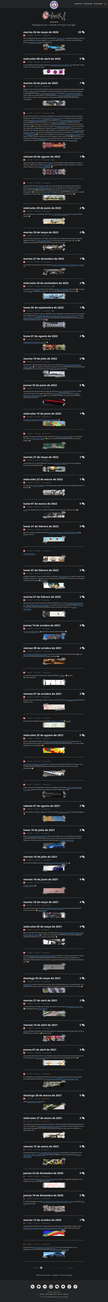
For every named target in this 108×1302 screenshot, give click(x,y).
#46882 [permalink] (30, 362)
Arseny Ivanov (56, 118)
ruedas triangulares (44, 167)
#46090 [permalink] (30, 860)
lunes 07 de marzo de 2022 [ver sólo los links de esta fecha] (40, 503)
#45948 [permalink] (30, 905)
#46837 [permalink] (30, 434)
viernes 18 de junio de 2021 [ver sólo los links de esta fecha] (40, 879)
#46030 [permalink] (30, 883)
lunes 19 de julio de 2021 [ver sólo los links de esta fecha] (39, 830)
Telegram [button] (98, 3)
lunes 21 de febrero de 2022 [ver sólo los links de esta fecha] (41, 526)
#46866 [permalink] (30, 388)
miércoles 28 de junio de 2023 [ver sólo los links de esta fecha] (42, 208)
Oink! (65, 1297)
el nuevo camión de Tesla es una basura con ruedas (67, 265)
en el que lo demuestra (66, 840)
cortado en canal (63, 812)
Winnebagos (62, 122)
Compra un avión (28, 885)
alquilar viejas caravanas (48, 194)
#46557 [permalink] (29, 600)
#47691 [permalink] (29, 86)
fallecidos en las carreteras (44, 1179)
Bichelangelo (70, 700)
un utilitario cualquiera (35, 42)
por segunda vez (55, 1249)
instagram (65, 1249)
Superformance (42, 138)
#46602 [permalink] (30, 551)
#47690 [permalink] (30, 113)
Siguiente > (70, 1268)
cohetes (62, 675)
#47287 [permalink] (29, 183)
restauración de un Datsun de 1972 (45, 1247)
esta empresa (63, 576)
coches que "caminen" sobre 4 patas (34, 1155)
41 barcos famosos (29, 554)
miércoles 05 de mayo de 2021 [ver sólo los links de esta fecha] (42, 926)
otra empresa (57, 393)
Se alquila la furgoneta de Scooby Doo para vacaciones (40, 420)
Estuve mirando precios (43, 240)
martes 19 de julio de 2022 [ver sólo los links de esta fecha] (40, 358)
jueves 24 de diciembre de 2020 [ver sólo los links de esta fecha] (43, 1173)
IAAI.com (32, 91)
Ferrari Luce (60, 38)
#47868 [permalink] (30, 35)
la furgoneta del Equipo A (74, 93)
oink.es (42, 1294)
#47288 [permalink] (29, 160)
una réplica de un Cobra (72, 134)
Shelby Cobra (31, 134)
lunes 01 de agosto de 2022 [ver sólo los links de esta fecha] (40, 336)
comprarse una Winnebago (37, 120)
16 (63, 1268)
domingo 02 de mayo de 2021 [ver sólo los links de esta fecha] (42, 978)
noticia (68, 721)
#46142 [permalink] (29, 809)
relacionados (73, 140)
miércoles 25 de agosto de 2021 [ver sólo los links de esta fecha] (43, 735)
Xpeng (37, 289)
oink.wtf (65, 1294)
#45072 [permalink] (29, 1223)
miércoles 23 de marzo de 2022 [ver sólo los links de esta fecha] (43, 479)
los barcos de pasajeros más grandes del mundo (63, 532)
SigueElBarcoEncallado (34, 1101)
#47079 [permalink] (29, 262)
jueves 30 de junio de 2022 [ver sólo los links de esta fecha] (40, 385)
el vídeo (30, 291)
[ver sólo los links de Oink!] (24, 35)
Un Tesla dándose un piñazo (36, 836)
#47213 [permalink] (29, 235)
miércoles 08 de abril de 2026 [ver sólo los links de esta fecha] (42, 58)
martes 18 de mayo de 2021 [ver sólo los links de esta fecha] (40, 902)
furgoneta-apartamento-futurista (48, 1126)
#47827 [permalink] (29, 62)
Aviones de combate (60, 463)
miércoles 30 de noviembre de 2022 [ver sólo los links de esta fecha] (46, 283)
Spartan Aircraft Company (36, 188)
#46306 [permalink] (30, 629)
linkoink (41, 186)
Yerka (25, 510)
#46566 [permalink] (30, 573)
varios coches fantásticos (48, 93)
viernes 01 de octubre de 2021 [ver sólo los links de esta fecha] (42, 693)
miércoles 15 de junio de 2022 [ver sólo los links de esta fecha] (42, 413)
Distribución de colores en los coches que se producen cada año (43, 1228)
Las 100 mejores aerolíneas (60, 214)
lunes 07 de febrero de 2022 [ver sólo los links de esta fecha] (41, 570)
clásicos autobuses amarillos (68, 95)
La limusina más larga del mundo (33, 764)
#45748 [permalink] (29, 1099)
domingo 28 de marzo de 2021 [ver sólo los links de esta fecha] (42, 1095)
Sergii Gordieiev (49, 165)
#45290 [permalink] (29, 1176)
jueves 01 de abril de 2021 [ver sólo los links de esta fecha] (39, 1049)
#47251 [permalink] (29, 211)
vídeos (54, 122)
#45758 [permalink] (29, 1053)
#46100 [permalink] (30, 833)
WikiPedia (48, 188)
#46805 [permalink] (30, 460)
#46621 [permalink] (29, 507)
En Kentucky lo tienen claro (74, 1007)
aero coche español (39, 438)
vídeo (49, 163)
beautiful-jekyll (50, 1297)
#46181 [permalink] (29, 761)
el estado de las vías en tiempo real (61, 65)
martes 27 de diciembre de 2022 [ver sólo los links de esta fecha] (43, 258)
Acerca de (79, 3)
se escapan (66, 190)
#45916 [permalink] (29, 953)
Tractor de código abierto (31, 631)
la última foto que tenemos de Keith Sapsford (42, 956)
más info (44, 580)
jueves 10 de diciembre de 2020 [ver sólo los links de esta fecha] (43, 1195)
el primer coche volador (61, 289)
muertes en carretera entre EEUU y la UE (58, 741)
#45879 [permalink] (29, 1004)
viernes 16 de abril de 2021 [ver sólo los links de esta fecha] (40, 1025)
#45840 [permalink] (30, 1028)
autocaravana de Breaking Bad (70, 120)
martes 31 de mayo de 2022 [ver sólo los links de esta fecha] (40, 457)
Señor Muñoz (42, 1009)
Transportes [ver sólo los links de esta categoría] (46, 35)
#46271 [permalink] (29, 697)
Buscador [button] (88, 3)
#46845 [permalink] (30, 417)
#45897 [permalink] (29, 981)
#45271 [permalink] (29, 1199)
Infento (25, 1031)
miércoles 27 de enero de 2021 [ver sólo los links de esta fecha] (42, 1118)
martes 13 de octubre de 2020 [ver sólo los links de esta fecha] (42, 1220)
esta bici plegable (38, 485)
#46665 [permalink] (30, 482)
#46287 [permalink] (29, 672)
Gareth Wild (27, 984)
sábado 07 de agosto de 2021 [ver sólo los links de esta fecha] (41, 805)
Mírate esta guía (40, 1058)
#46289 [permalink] (30, 651)
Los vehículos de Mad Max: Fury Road (35, 654)
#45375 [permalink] (29, 1150)
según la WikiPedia (64, 391)
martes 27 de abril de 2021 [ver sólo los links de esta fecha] (40, 1000)
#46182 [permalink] (29, 738)
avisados (60, 1077)
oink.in (60, 1294)
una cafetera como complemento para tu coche (57, 1201)
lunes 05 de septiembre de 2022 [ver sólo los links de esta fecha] (43, 307)
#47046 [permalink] (30, 286)
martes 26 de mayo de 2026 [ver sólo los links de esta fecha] (40, 32)
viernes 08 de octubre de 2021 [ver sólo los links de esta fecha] (42, 648)
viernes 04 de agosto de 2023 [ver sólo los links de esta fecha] (41, 156)
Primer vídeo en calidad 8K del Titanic (35, 318)
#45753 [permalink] (29, 1074)
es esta (81, 605)
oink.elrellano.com (51, 1294)
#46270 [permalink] (30, 718)
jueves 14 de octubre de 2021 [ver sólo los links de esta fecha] (41, 625)
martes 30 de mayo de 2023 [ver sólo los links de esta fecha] (40, 232)
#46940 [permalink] (30, 311)
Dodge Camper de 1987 (64, 126)
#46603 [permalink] (30, 529)
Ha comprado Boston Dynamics (49, 1152)
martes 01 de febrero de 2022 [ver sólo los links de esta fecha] (42, 596)
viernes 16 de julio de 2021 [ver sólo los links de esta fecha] (40, 856)
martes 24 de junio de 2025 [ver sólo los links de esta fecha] (40, 83)
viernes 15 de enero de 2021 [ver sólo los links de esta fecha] (41, 1146)
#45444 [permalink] (29, 1121)
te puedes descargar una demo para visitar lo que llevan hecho (56, 316)
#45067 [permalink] (29, 1244)
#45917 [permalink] (29, 930)
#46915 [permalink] (29, 339)
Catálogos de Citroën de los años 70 (34, 342)
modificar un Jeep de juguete (55, 908)
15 (59, 1268)
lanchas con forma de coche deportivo (56, 863)
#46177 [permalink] (29, 784)
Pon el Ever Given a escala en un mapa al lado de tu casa (60, 1079)
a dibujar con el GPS (57, 721)
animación (46, 118)
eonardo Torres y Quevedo (64, 436)
